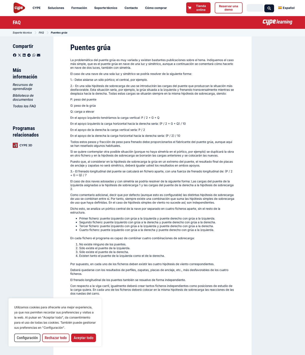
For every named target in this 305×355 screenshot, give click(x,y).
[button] (15, 55)
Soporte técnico (106, 8)
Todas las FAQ (24, 106)
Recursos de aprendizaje (23, 86)
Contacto (132, 8)
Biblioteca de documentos (23, 97)
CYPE (38, 8)
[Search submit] (269, 8)
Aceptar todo (83, 337)
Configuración (27, 337)
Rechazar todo (56, 337)
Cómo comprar (157, 8)
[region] (55, 322)
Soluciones (57, 8)
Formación (80, 8)
